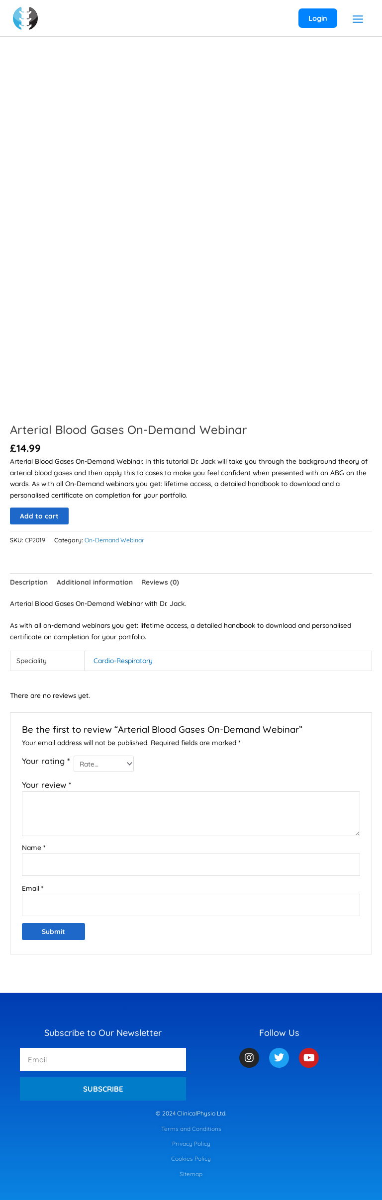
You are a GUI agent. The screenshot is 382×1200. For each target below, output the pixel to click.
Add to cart (39, 516)
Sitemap (191, 1174)
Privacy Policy (191, 1143)
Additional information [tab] (95, 582)
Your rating (46, 761)
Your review (46, 785)
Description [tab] (29, 582)
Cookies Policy (191, 1158)
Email (32, 888)
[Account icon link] (317, 18)
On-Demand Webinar (114, 540)
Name (33, 847)
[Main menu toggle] (358, 19)
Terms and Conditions (191, 1128)
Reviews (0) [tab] (160, 582)
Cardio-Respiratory (123, 660)
